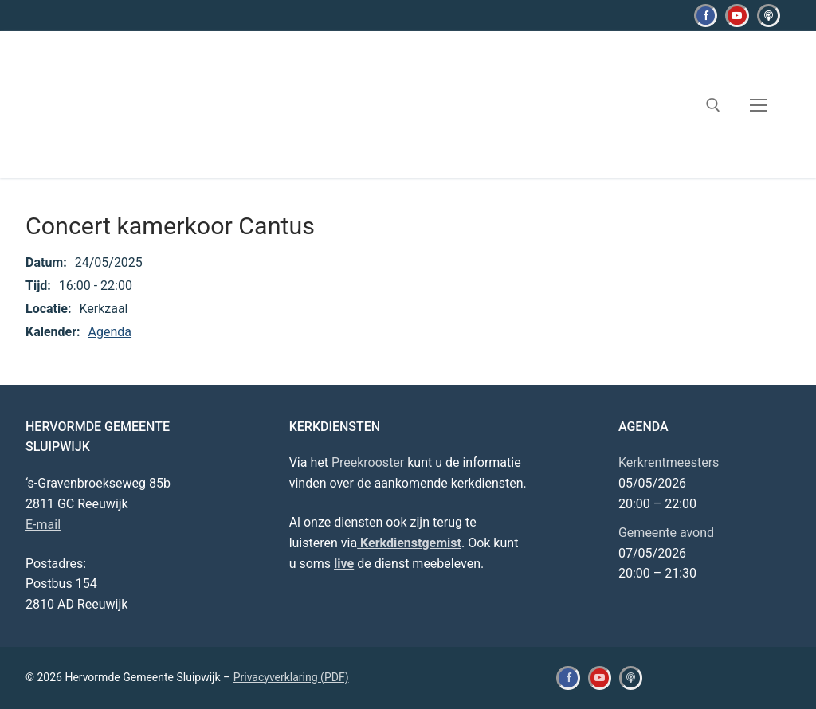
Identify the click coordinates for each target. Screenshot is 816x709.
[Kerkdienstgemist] (768, 15)
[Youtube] (736, 15)
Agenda (109, 331)
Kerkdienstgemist (409, 542)
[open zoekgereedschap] (713, 105)
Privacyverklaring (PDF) (291, 677)
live (344, 563)
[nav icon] (758, 105)
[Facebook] (705, 15)
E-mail (43, 524)
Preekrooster (368, 462)
